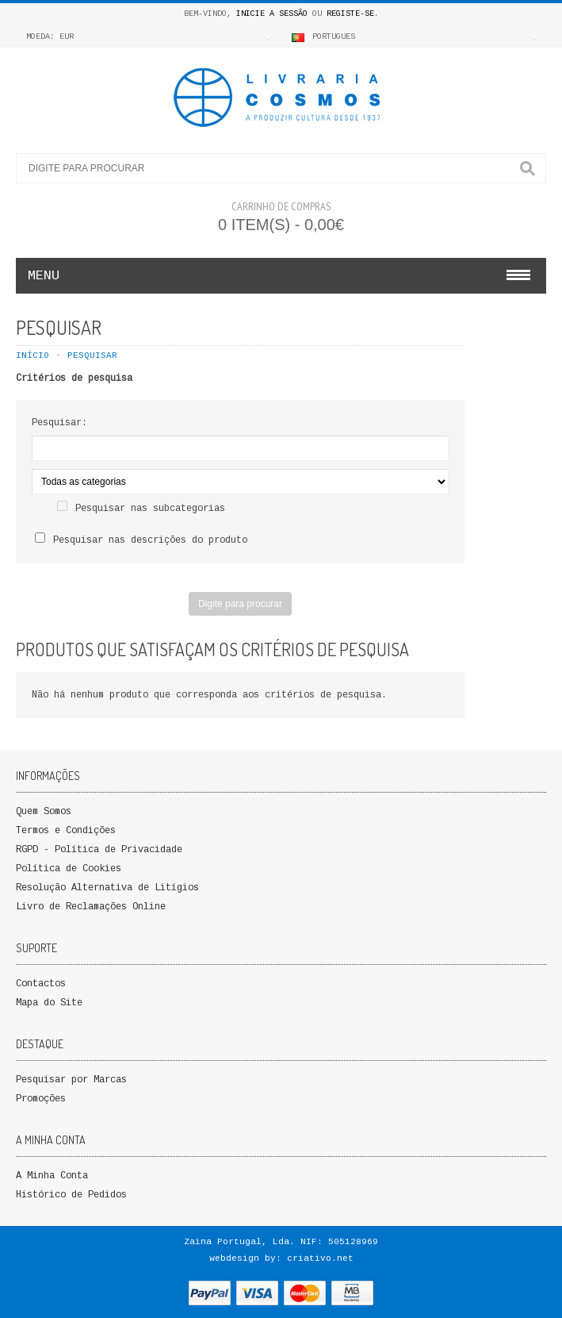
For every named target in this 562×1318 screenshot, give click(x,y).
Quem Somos (43, 811)
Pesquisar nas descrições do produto (150, 540)
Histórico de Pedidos (71, 1195)
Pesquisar (92, 355)
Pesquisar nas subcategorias (150, 508)
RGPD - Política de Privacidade (99, 849)
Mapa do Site (49, 1003)
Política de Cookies (68, 868)
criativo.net (320, 1258)
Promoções (41, 1099)
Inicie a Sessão (272, 14)
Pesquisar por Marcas (71, 1080)
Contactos (41, 983)
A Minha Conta (52, 1176)
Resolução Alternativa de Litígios (107, 887)
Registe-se (350, 14)
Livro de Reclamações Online (91, 907)
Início (32, 355)
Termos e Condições (66, 830)
